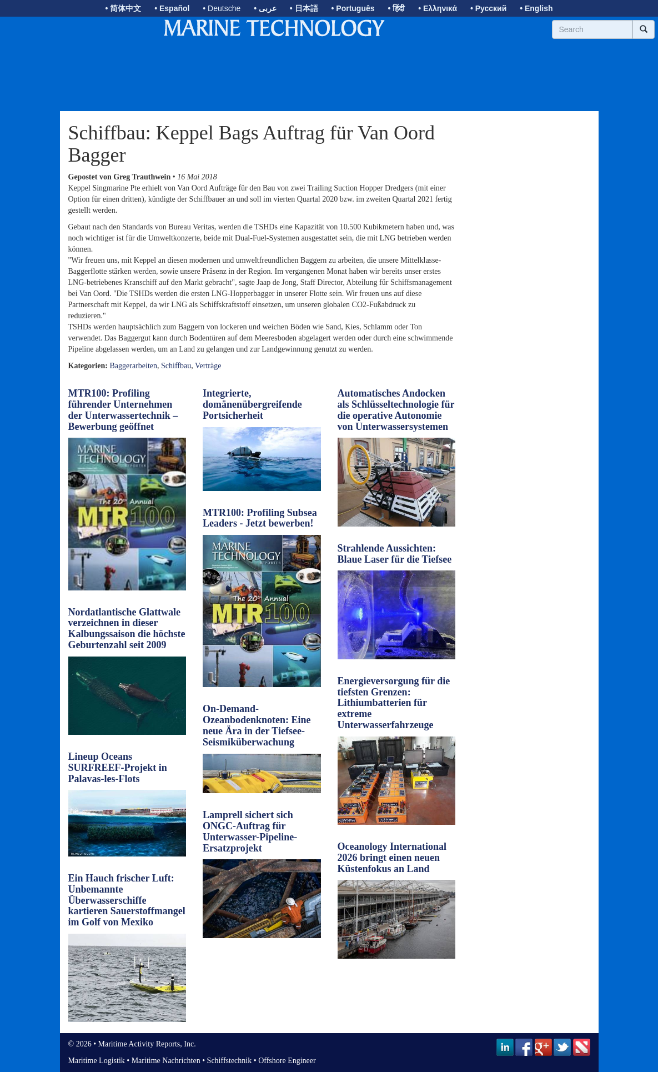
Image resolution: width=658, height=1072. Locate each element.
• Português (353, 8)
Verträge (208, 366)
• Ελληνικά (437, 8)
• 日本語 (304, 8)
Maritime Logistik (96, 1060)
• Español (171, 8)
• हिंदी (396, 8)
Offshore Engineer (287, 1060)
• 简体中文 (123, 8)
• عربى (265, 8)
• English (536, 8)
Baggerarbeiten (134, 366)
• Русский (488, 8)
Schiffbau (176, 366)
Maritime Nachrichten (166, 1060)
